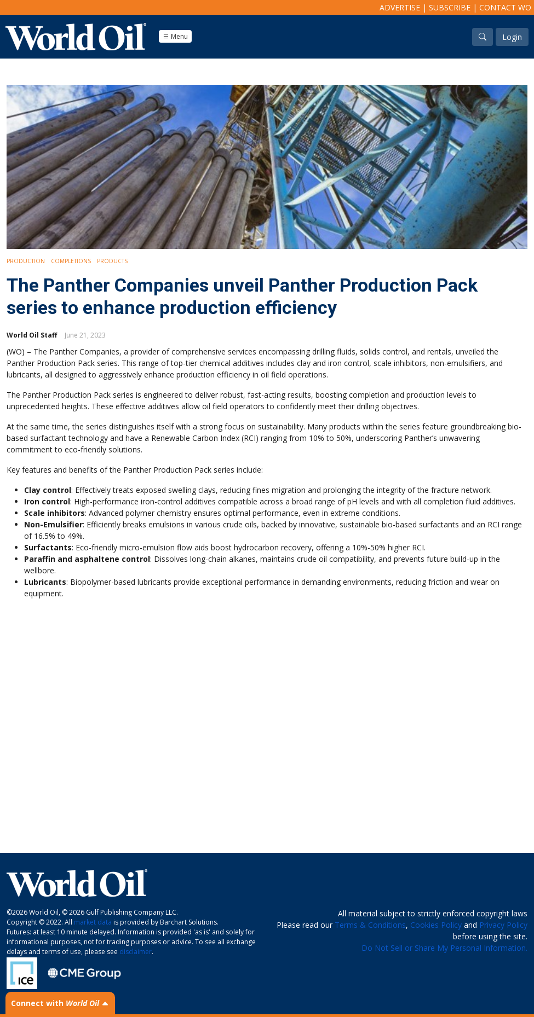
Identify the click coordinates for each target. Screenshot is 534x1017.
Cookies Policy (436, 925)
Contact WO (505, 7)
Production (26, 261)
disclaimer (135, 951)
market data (93, 922)
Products (112, 261)
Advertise (400, 7)
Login (512, 37)
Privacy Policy (503, 925)
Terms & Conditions (370, 925)
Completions (71, 261)
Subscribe (449, 7)
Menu (175, 36)
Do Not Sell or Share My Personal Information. (444, 948)
